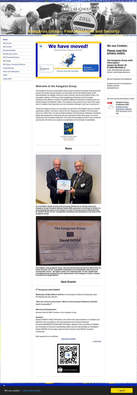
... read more (96, 341)
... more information (30, 390)
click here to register (68, 339)
